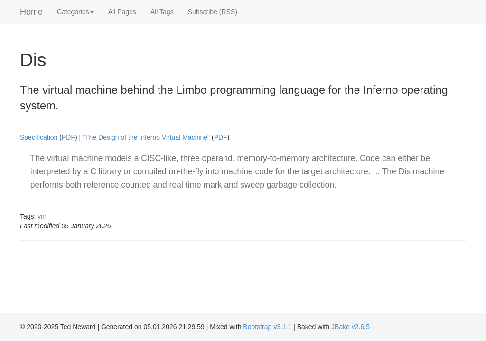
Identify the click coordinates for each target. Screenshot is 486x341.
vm (42, 216)
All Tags (162, 12)
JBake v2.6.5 (350, 327)
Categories (75, 12)
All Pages (122, 12)
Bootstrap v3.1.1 (267, 327)
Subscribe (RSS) (212, 12)
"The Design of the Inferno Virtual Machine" (146, 137)
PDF (68, 137)
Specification (38, 137)
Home (31, 12)
